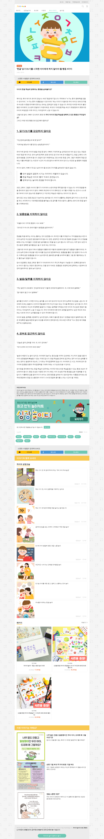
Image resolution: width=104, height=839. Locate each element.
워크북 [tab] (36, 10)
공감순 (81, 432)
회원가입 (68, 2)
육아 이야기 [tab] (53, 10)
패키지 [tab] (18, 10)
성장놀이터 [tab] (27, 10)
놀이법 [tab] (62, 10)
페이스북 (49, 82)
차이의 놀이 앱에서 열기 (52, 836)
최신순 (85, 432)
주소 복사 (76, 82)
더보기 (84, 622)
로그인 (61, 2)
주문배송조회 (76, 2)
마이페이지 (85, 2)
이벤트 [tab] (44, 10)
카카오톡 (25, 82)
